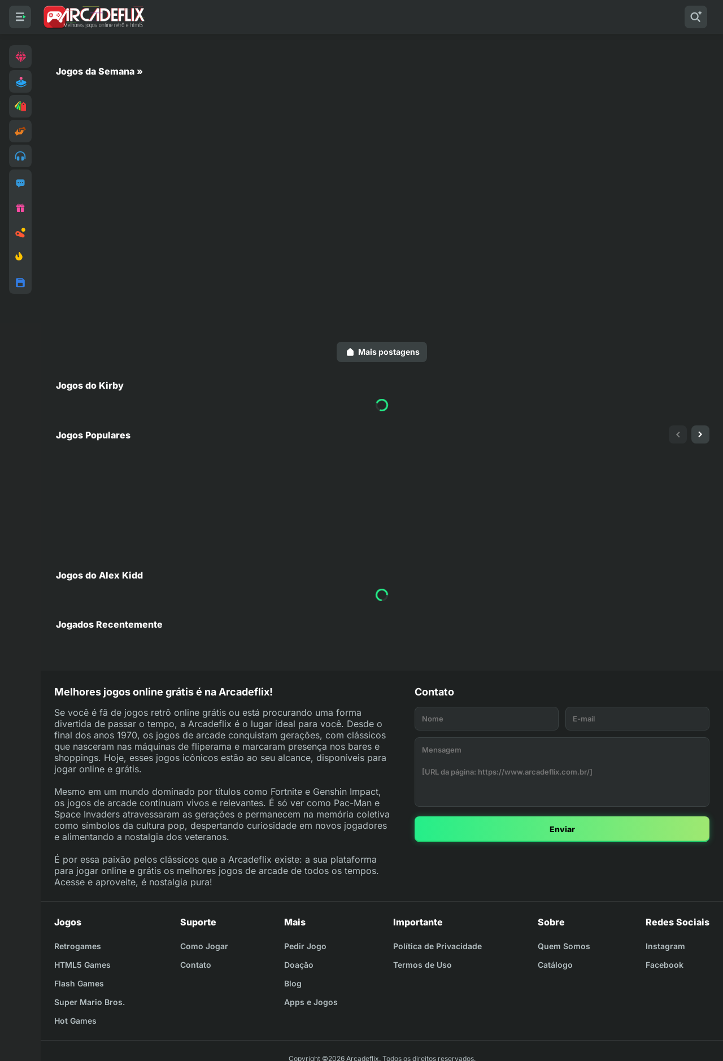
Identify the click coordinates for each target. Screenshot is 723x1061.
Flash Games (79, 983)
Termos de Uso (422, 964)
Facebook (664, 964)
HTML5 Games (82, 964)
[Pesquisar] (696, 17)
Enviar (562, 829)
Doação (298, 964)
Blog (293, 983)
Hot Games (75, 1020)
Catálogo (555, 964)
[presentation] (678, 434)
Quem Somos (564, 946)
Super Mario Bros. (89, 1002)
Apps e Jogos (311, 1002)
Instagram (665, 946)
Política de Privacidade (437, 946)
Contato (195, 964)
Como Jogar (204, 946)
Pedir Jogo (305, 946)
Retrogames (77, 946)
